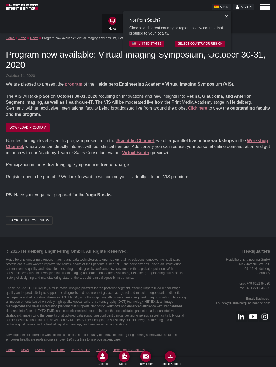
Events (40, 350)
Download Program (27, 127)
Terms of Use (80, 350)
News (22, 38)
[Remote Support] (170, 358)
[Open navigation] (265, 7)
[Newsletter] (146, 358)
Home (10, 38)
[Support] (124, 358)
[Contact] (102, 358)
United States (146, 43)
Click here (197, 108)
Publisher (58, 350)
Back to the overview (29, 220)
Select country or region (200, 43)
